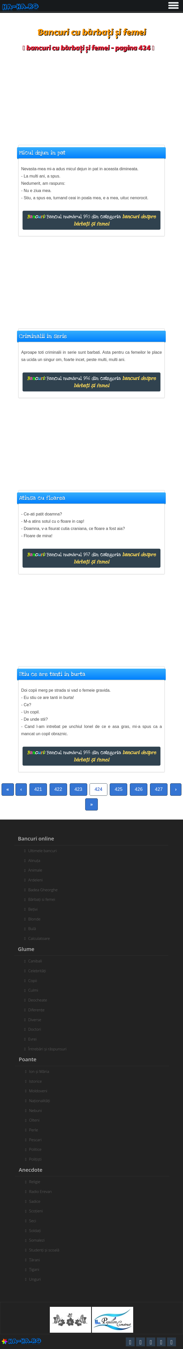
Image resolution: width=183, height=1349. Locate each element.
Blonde (32, 919)
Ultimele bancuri (40, 850)
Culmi (31, 990)
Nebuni (37, 1110)
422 (58, 789)
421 (38, 789)
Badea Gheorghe (40, 889)
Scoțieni (38, 1210)
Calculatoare (37, 938)
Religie (36, 1181)
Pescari (37, 1139)
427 (159, 789)
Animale (33, 870)
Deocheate (35, 999)
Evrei (30, 1039)
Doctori (32, 1029)
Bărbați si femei (39, 899)
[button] (173, 4)
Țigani (36, 1269)
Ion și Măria (41, 1071)
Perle (35, 1129)
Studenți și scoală (46, 1249)
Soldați (37, 1230)
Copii (30, 980)
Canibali (33, 960)
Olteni (36, 1120)
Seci (34, 1220)
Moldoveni (40, 1090)
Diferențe (34, 1009)
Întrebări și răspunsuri (45, 1048)
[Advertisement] (91, 96)
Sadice (37, 1201)
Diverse (32, 1019)
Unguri (37, 1279)
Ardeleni (33, 879)
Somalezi (39, 1240)
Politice (37, 1149)
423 (78, 789)
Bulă (30, 928)
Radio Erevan (42, 1191)
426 (138, 789)
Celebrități (35, 970)
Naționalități (41, 1100)
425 (118, 789)
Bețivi (30, 909)
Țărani (36, 1259)
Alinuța (32, 860)
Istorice (37, 1081)
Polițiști (37, 1159)
